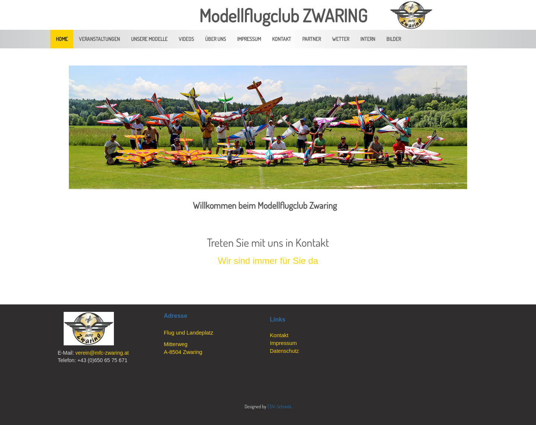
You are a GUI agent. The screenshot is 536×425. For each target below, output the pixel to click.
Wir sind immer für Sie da (268, 261)
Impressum (283, 343)
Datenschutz (284, 351)
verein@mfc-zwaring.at (101, 353)
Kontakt (279, 335)
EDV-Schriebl (279, 406)
